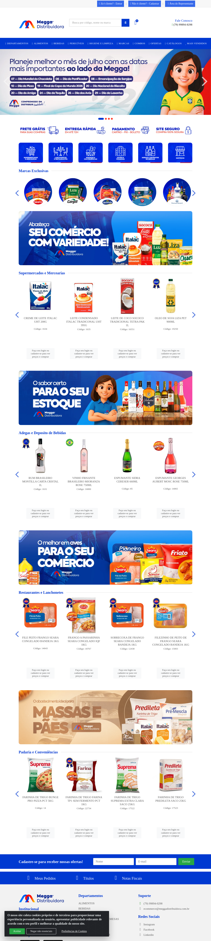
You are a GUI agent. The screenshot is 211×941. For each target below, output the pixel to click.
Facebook (146, 929)
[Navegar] (6, 81)
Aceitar (17, 931)
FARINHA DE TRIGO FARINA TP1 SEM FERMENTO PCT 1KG (84, 801)
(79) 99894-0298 (182, 24)
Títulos (84, 878)
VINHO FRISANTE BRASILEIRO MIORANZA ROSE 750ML (84, 481)
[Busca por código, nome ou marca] (95, 23)
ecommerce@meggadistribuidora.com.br (163, 908)
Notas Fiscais (127, 878)
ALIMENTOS (86, 903)
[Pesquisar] (125, 23)
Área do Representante (180, 3)
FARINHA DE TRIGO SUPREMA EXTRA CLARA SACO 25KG (127, 801)
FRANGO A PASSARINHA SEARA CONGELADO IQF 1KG (84, 641)
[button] (101, 119)
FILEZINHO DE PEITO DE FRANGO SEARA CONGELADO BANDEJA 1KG (170, 641)
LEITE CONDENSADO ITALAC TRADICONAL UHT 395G (84, 322)
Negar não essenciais (41, 931)
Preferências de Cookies (74, 931)
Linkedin (146, 934)
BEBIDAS (84, 908)
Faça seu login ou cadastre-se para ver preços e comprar (40, 353)
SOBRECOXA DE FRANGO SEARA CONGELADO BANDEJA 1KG (127, 641)
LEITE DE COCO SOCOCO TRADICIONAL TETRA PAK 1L (127, 322)
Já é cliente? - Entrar (110, 3)
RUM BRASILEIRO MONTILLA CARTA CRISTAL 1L (40, 481)
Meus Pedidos (40, 878)
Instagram (146, 924)
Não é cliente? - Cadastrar (144, 3)
